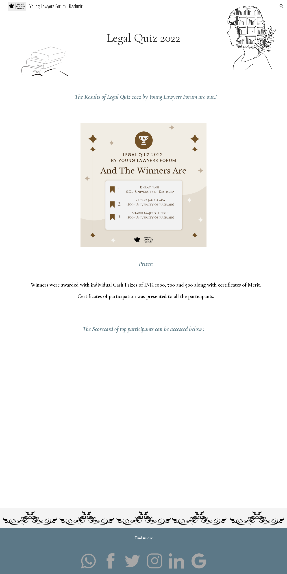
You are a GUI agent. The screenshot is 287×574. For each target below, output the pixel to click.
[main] (143, 38)
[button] (281, 6)
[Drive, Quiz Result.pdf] (143, 409)
